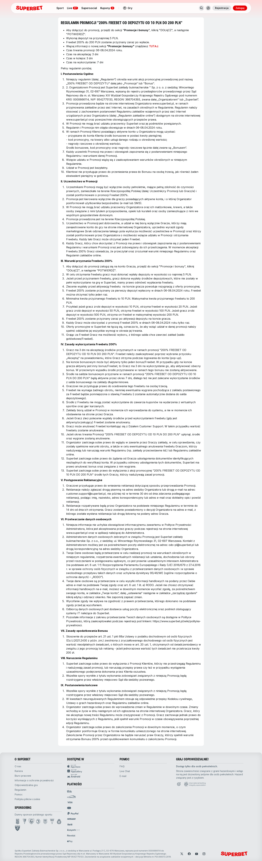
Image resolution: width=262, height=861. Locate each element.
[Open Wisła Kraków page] (59, 821)
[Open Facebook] (189, 853)
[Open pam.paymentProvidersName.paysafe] (73, 830)
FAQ (122, 766)
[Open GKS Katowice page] (31, 821)
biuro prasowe (23, 775)
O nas (18, 766)
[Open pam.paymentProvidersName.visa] (70, 802)
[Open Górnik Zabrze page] (24, 821)
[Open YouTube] (196, 853)
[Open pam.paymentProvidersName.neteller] (71, 819)
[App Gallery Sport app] (90, 771)
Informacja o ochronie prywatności (34, 780)
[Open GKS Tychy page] (52, 821)
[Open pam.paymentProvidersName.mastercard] (69, 808)
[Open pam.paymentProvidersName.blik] (69, 791)
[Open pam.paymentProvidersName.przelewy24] (71, 797)
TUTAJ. (154, 46)
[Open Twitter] (181, 853)
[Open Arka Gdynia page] (45, 821)
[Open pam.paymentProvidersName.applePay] (70, 841)
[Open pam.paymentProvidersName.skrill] (70, 824)
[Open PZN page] (17, 828)
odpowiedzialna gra (26, 785)
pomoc (19, 794)
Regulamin (20, 789)
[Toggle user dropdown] (208, 8)
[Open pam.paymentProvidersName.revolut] (71, 835)
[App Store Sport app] (90, 766)
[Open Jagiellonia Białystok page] (38, 821)
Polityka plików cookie (27, 799)
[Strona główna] (29, 8)
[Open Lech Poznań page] (17, 821)
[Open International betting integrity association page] (195, 784)
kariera (19, 771)
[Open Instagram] (204, 853)
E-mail (123, 776)
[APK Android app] (90, 775)
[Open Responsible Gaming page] (178, 784)
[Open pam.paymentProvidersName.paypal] (73, 813)
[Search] (201, 8)
